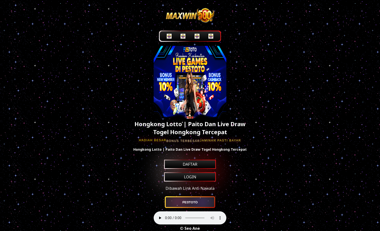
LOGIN (190, 177)
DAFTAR (190, 164)
